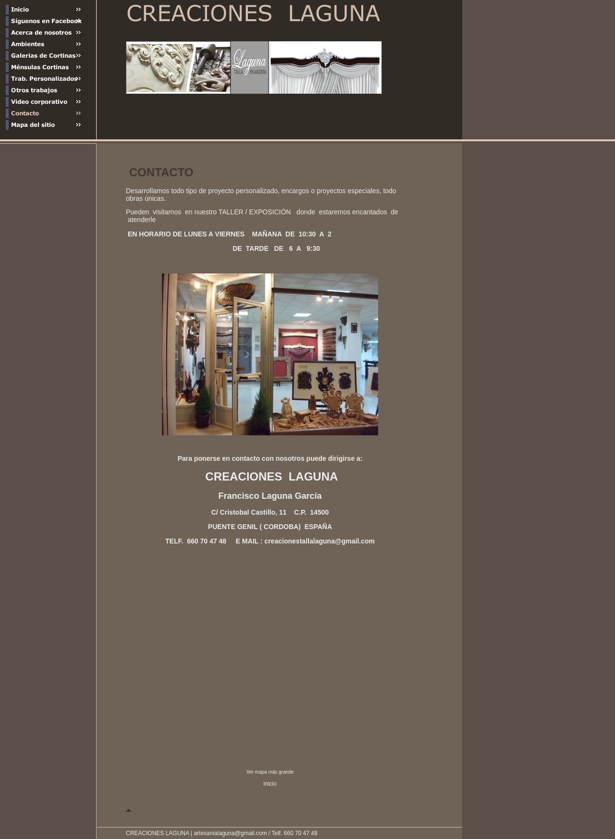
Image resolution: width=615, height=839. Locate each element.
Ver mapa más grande (270, 772)
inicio (269, 783)
